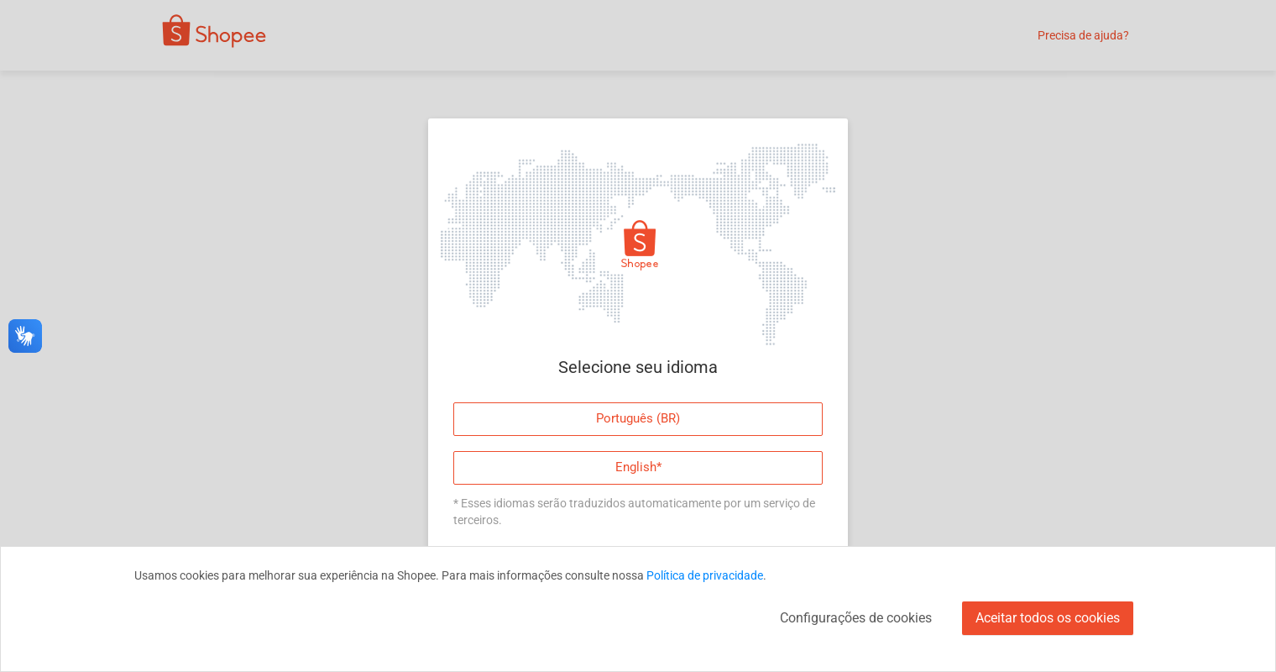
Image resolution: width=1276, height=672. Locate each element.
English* (638, 467)
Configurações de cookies (856, 618)
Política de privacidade (704, 575)
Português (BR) (638, 418)
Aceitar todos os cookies (1047, 618)
